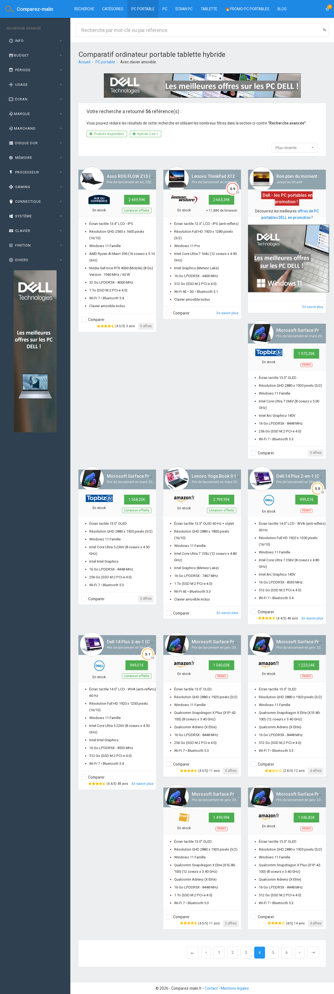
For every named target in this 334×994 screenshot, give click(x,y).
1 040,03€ (221, 665)
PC (165, 9)
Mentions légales (235, 988)
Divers (18, 260)
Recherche (84, 9)
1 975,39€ (306, 354)
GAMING (19, 187)
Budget (18, 55)
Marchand (22, 128)
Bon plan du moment (296, 176)
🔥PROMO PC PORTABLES (247, 9)
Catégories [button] (112, 9)
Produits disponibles (107, 134)
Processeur (23, 172)
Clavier (19, 231)
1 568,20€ (136, 499)
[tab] (35, 41)
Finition (19, 245)
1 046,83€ (306, 817)
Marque (19, 114)
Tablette (209, 9)
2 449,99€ (136, 200)
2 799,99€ (221, 499)
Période (19, 70)
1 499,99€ (221, 817)
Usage (18, 85)
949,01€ (137, 665)
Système (20, 216)
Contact (211, 988)
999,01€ (306, 499)
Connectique (24, 201)
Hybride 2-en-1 (145, 134)
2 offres (146, 599)
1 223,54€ (306, 665)
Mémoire (20, 158)
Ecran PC (184, 9)
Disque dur (23, 143)
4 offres (316, 771)
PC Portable (142, 9)
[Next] (300, 953)
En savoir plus (227, 313)
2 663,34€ (221, 200)
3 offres (146, 326)
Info (16, 41)
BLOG (282, 9)
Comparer (96, 319)
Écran (18, 99)
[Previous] (193, 953)
